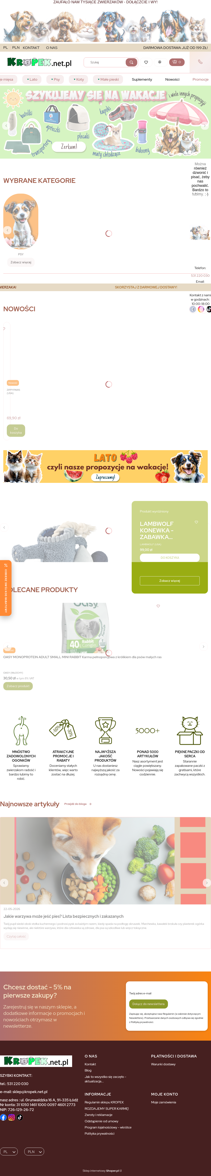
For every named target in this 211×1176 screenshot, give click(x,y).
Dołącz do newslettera (148, 1004)
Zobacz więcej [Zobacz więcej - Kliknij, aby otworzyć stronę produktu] (169, 580)
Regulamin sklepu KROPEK (104, 1102)
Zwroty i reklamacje (99, 1115)
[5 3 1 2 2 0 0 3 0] (200, 275)
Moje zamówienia (163, 1102)
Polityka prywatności (99, 1133)
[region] (105, 287)
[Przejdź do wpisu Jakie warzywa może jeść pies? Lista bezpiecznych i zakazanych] (105, 860)
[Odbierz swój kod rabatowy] (6, 588)
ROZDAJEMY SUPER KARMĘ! (107, 1108)
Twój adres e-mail (140, 993)
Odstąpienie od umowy (101, 1121)
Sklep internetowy (101, 1171)
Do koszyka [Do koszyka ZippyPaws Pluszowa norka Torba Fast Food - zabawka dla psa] (16, 430)
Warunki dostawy (163, 1064)
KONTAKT (31, 47)
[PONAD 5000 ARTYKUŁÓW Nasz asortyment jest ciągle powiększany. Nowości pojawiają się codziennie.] (147, 746)
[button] (131, 62)
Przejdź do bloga (78, 804)
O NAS (51, 47)
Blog (88, 1070)
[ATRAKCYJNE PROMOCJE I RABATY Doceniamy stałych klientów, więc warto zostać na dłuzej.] (63, 746)
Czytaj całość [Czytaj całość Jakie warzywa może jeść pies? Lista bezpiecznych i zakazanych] (16, 936)
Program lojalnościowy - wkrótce (108, 1127)
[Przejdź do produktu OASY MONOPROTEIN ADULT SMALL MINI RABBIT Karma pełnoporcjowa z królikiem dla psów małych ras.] (82, 628)
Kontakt (90, 1064)
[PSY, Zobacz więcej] (20, 230)
